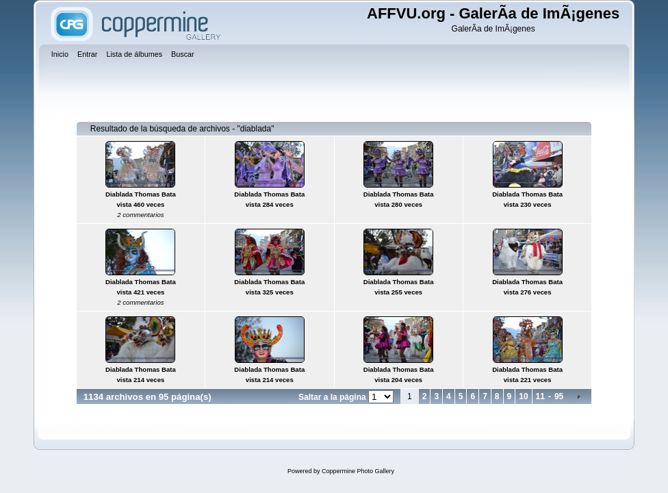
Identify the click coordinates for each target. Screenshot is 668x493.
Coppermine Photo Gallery (358, 471)
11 (540, 396)
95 (558, 396)
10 (523, 396)
